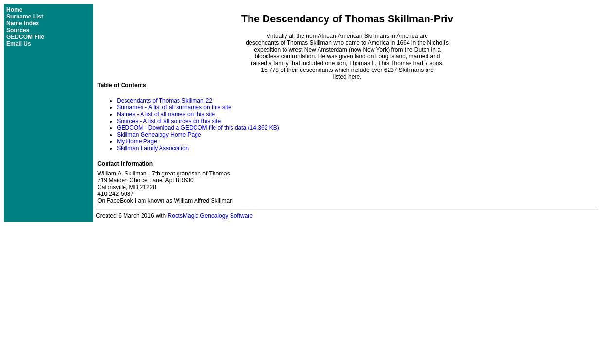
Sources (17, 30)
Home (14, 9)
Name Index (22, 23)
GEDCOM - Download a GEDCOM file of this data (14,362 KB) (198, 127)
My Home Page (137, 141)
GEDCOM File (25, 37)
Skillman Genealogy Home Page (159, 134)
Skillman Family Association (153, 148)
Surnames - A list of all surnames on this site (174, 107)
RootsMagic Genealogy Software (210, 215)
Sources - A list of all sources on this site (169, 121)
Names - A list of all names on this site (166, 114)
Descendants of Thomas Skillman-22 (164, 100)
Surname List (24, 16)
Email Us (18, 43)
